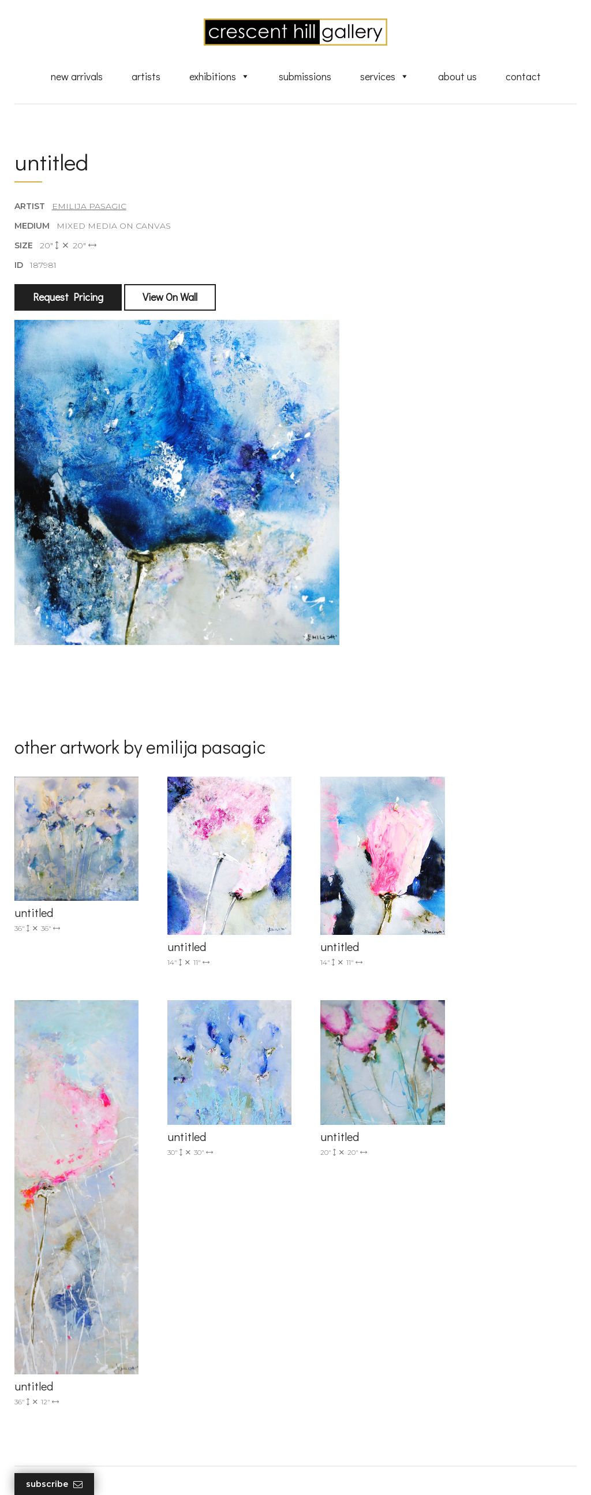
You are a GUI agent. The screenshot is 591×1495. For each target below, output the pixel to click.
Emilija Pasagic (89, 207)
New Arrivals (77, 77)
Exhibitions (219, 77)
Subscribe (54, 1484)
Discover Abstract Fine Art (362, 1345)
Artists (146, 77)
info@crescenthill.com (207, 1310)
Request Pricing (68, 298)
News (321, 1405)
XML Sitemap (337, 1421)
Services (384, 77)
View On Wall (170, 298)
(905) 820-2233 (191, 1295)
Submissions (305, 77)
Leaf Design (359, 1472)
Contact (523, 77)
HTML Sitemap (340, 1438)
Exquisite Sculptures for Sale (366, 1328)
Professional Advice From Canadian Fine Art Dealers (361, 1366)
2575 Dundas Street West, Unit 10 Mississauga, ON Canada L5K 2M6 (213, 1356)
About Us (457, 77)
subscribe (493, 1356)
